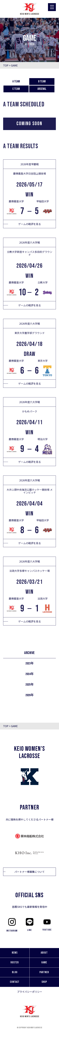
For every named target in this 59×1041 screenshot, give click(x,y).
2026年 (29, 695)
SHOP (44, 982)
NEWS (14, 952)
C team (16, 89)
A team (16, 81)
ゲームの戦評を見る (29, 224)
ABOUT (44, 952)
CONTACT (14, 982)
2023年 (29, 663)
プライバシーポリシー (29, 991)
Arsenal (41, 89)
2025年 (29, 685)
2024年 (29, 674)
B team (42, 81)
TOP (5, 65)
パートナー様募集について (29, 872)
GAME (44, 962)
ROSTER (15, 962)
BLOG (14, 972)
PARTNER (44, 972)
